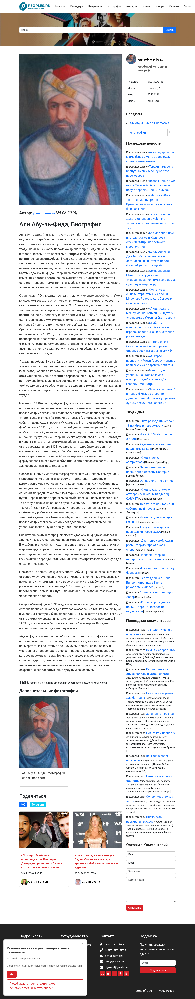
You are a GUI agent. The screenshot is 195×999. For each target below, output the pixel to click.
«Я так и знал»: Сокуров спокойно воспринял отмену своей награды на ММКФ (149, 346)
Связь (187, 6)
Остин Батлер (38, 881)
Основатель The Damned (157, 480)
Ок (11, 974)
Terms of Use (143, 990)
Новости (60, 6)
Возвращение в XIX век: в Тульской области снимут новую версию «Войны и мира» (151, 185)
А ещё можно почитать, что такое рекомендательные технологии (32, 986)
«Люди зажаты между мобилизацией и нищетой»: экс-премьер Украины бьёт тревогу (150, 313)
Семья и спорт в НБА (160, 650)
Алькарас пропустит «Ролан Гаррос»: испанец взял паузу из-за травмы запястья (150, 360)
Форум (160, 6)
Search (170, 29)
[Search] (91, 30)
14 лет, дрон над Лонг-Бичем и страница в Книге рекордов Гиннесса (148, 582)
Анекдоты (132, 6)
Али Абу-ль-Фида (150, 59)
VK (23, 804)
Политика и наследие (161, 733)
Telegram (37, 804)
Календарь (76, 6)
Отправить (134, 907)
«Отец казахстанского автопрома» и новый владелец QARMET (148, 494)
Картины (174, 6)
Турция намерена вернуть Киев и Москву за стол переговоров (149, 171)
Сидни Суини (91, 881)
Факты (147, 6)
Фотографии (114, 6)
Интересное (95, 6)
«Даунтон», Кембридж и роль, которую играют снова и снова (149, 545)
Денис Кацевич (44, 213)
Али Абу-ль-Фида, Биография (149, 123)
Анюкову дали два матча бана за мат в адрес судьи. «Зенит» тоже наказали (150, 156)
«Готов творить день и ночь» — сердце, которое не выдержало (148, 607)
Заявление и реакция (160, 713)
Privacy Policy (165, 990)
